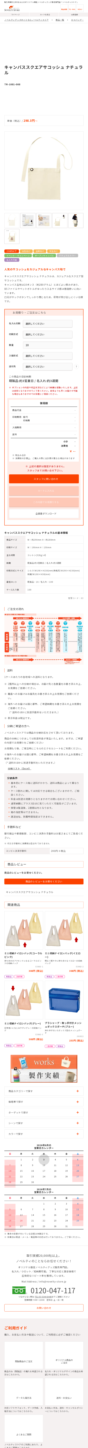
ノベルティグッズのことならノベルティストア (26, 19)
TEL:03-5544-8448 (43, 1296)
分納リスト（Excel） (19, 768)
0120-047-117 (53, 1290)
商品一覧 (60, 19)
